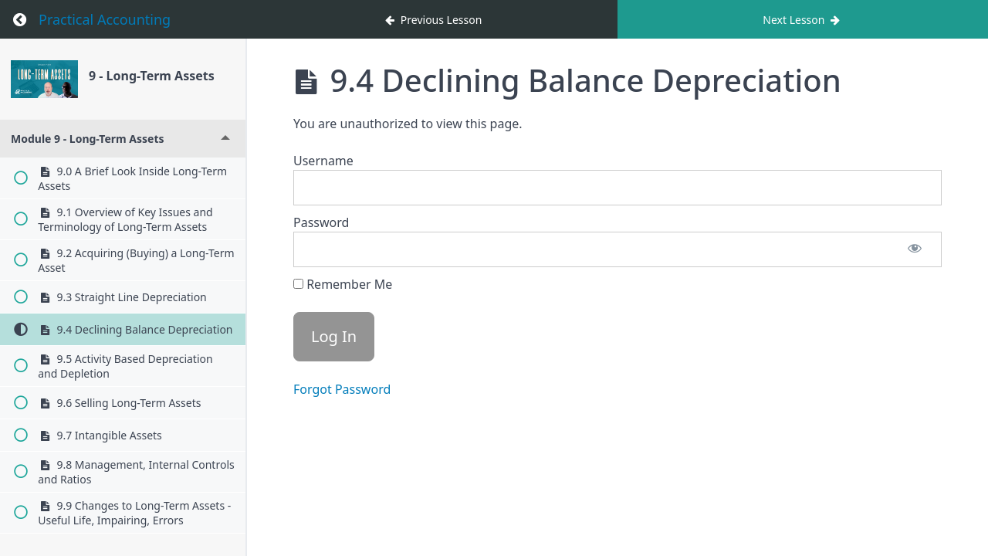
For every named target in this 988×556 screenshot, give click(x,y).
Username (323, 160)
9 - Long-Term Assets (152, 75)
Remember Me (342, 284)
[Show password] (915, 249)
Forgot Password (342, 389)
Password (321, 222)
